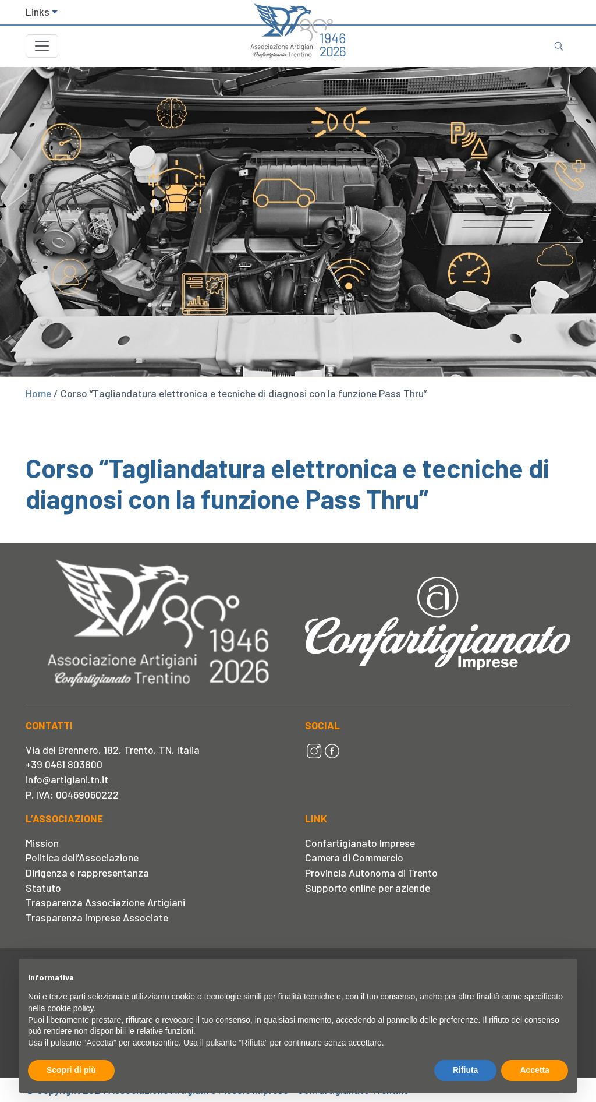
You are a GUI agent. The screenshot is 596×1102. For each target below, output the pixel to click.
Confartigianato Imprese (360, 842)
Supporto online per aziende (367, 887)
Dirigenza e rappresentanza (87, 872)
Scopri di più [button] (71, 1070)
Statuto (43, 887)
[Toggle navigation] (42, 46)
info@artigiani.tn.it (67, 779)
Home (38, 393)
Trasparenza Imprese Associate (97, 917)
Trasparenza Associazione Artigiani (105, 902)
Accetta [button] (534, 1070)
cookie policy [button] (70, 1008)
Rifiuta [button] (465, 1070)
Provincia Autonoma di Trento (371, 872)
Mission (42, 842)
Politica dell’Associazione (82, 857)
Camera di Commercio (354, 857)
